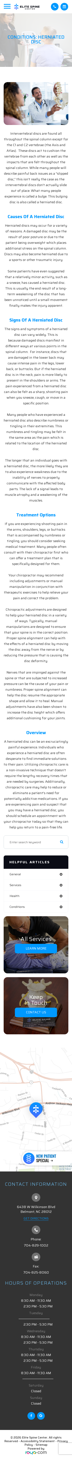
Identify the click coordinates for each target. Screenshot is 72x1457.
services (15, 885)
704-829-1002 (36, 1245)
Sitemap (41, 1444)
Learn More (36, 948)
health (14, 896)
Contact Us (36, 1012)
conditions (17, 906)
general (15, 874)
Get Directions (36, 1218)
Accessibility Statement (38, 1441)
